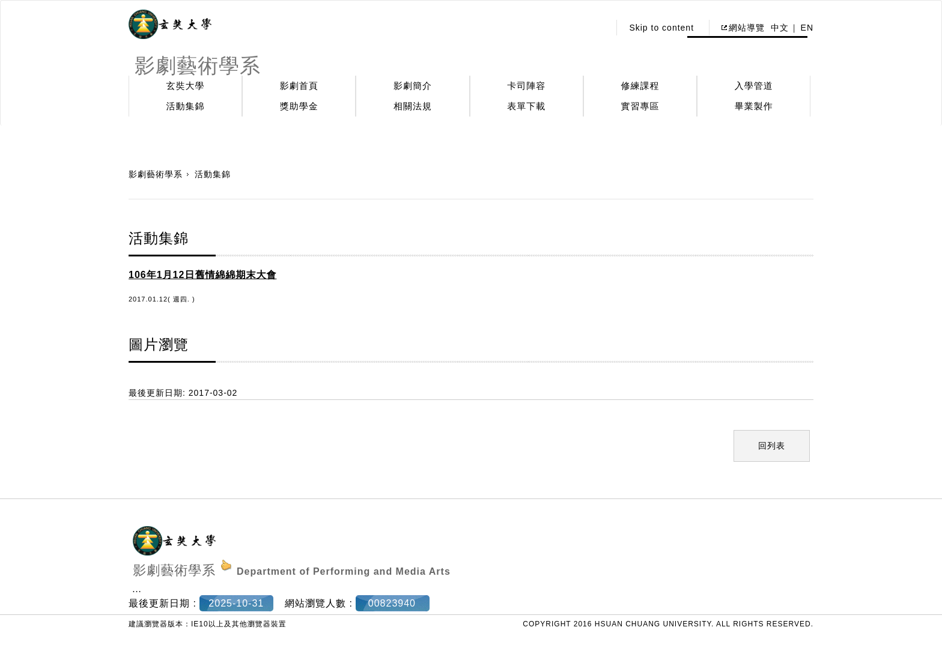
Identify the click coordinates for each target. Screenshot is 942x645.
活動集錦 (185, 106)
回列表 (771, 445)
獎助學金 (299, 106)
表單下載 (526, 106)
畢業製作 (754, 106)
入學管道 (754, 85)
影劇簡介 (413, 85)
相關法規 (413, 106)
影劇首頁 (299, 85)
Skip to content (661, 27)
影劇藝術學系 (156, 174)
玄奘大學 (185, 85)
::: (597, 27)
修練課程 (640, 85)
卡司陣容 (526, 85)
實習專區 (640, 106)
